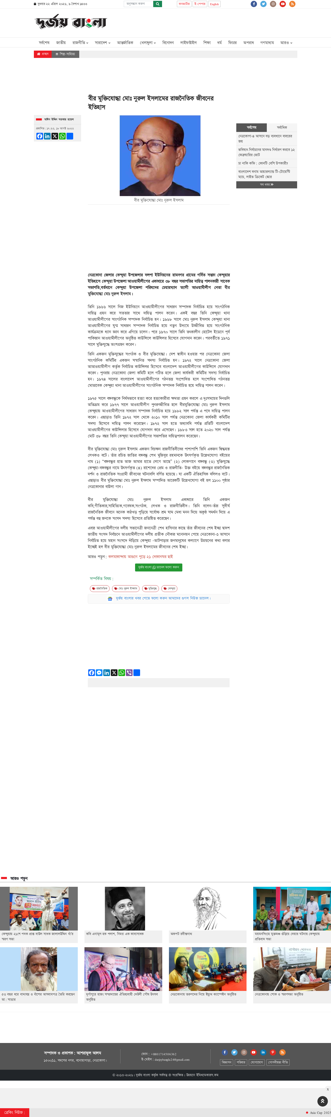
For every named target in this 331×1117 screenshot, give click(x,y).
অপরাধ (248, 43)
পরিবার (241, 1062)
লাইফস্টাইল (188, 43)
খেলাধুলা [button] (148, 43)
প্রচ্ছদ (43, 54)
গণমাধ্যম (267, 43)
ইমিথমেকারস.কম (207, 1075)
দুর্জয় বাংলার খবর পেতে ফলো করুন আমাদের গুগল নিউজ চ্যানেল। (163, 598)
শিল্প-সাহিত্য (65, 54)
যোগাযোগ (257, 1062)
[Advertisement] (221, 22)
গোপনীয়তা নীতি (278, 1062)
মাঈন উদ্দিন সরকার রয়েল (59, 120)
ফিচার (232, 43)
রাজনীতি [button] (80, 43)
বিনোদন (168, 43)
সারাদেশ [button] (102, 43)
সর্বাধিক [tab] (282, 127)
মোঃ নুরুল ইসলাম (125, 589)
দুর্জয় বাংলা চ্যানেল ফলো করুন (158, 567)
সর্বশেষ (44, 43)
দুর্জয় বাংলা (143, 1075)
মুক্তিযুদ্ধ (150, 589)
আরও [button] (286, 43)
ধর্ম (219, 43)
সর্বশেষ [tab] (251, 127)
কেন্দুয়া (169, 589)
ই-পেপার (199, 4)
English (214, 4)
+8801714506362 (163, 1054)
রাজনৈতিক (99, 589)
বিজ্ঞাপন (226, 1062)
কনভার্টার (184, 4)
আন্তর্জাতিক (125, 43)
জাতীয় (61, 43)
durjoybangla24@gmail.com (172, 1059)
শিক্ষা (207, 43)
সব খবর (266, 184)
